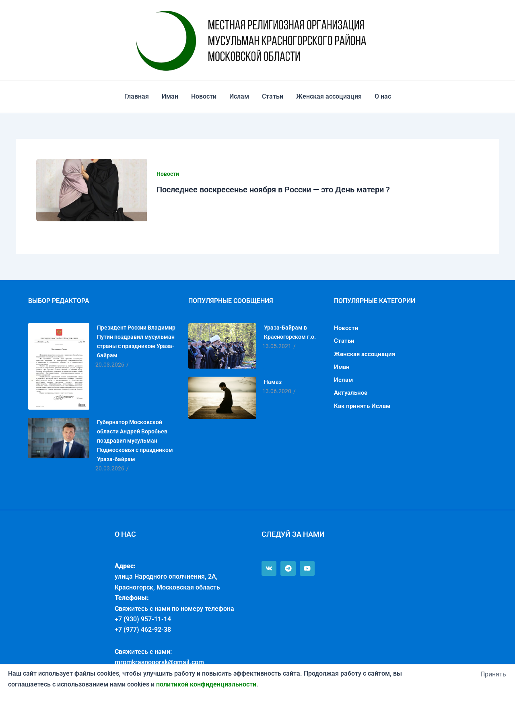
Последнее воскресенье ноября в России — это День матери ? (273, 189)
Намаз (273, 382)
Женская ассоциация (329, 96)
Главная (136, 96)
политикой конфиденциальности (206, 684)
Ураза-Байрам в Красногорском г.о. (290, 332)
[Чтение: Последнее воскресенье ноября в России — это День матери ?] (91, 190)
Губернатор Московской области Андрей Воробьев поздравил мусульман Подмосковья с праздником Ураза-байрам (135, 440)
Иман (170, 96)
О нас (383, 96)
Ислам (239, 96)
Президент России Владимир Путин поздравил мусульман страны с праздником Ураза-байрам (136, 341)
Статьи (272, 96)
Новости (203, 96)
